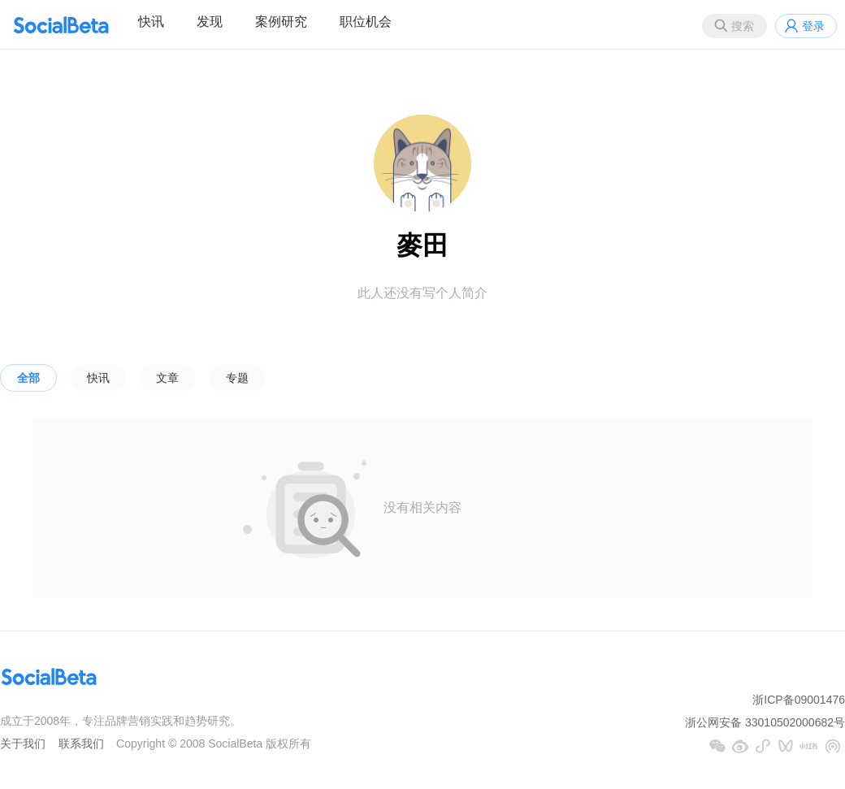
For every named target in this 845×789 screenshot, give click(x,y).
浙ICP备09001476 (798, 699)
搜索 (742, 26)
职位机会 (366, 21)
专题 (237, 377)
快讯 (151, 21)
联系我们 (81, 743)
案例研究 (281, 21)
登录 (813, 26)
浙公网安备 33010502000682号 (765, 722)
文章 (167, 377)
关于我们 (23, 743)
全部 (28, 377)
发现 (210, 21)
